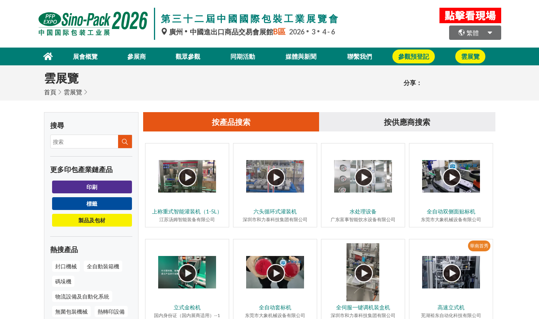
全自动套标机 (275, 307)
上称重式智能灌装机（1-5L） (187, 211)
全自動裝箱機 (103, 266)
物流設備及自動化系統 (82, 296)
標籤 (91, 203)
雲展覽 (73, 92)
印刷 (91, 187)
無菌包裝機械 (71, 311)
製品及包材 (91, 220)
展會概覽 (85, 56)
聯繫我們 (359, 56)
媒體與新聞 (301, 56)
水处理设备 (363, 211)
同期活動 (242, 56)
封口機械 (66, 266)
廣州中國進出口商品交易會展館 (225, 31)
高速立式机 (451, 307)
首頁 (50, 92)
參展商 (136, 56)
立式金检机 (187, 307)
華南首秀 (479, 246)
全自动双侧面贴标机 (451, 211)
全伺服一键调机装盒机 (363, 307)
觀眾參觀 (188, 56)
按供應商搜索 (407, 121)
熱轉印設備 (111, 311)
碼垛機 (63, 281)
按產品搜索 (231, 121)
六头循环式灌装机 (275, 211)
